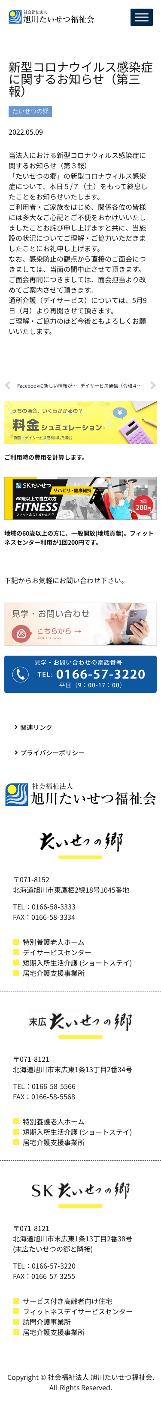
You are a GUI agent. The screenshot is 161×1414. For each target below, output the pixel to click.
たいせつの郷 (30, 111)
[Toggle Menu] (142, 17)
